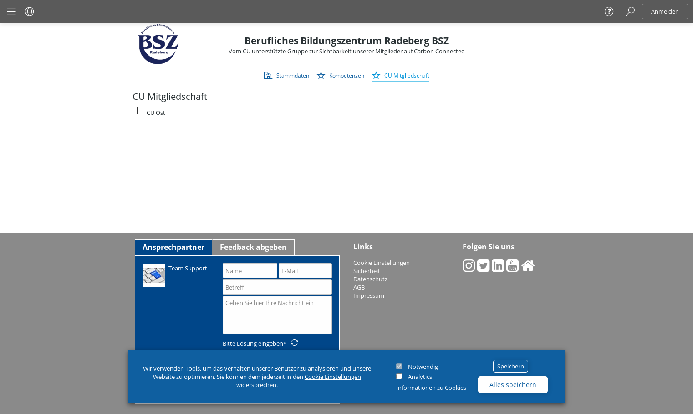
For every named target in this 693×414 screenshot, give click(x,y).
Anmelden (665, 11)
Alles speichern (512, 384)
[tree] (346, 112)
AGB (359, 287)
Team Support (175, 274)
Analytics (420, 377)
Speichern (510, 366)
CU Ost (156, 113)
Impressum (368, 295)
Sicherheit (366, 271)
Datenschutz (370, 279)
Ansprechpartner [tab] (173, 247)
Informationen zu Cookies (431, 387)
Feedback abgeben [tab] (253, 247)
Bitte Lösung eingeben (253, 343)
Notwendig (423, 366)
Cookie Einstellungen (333, 377)
